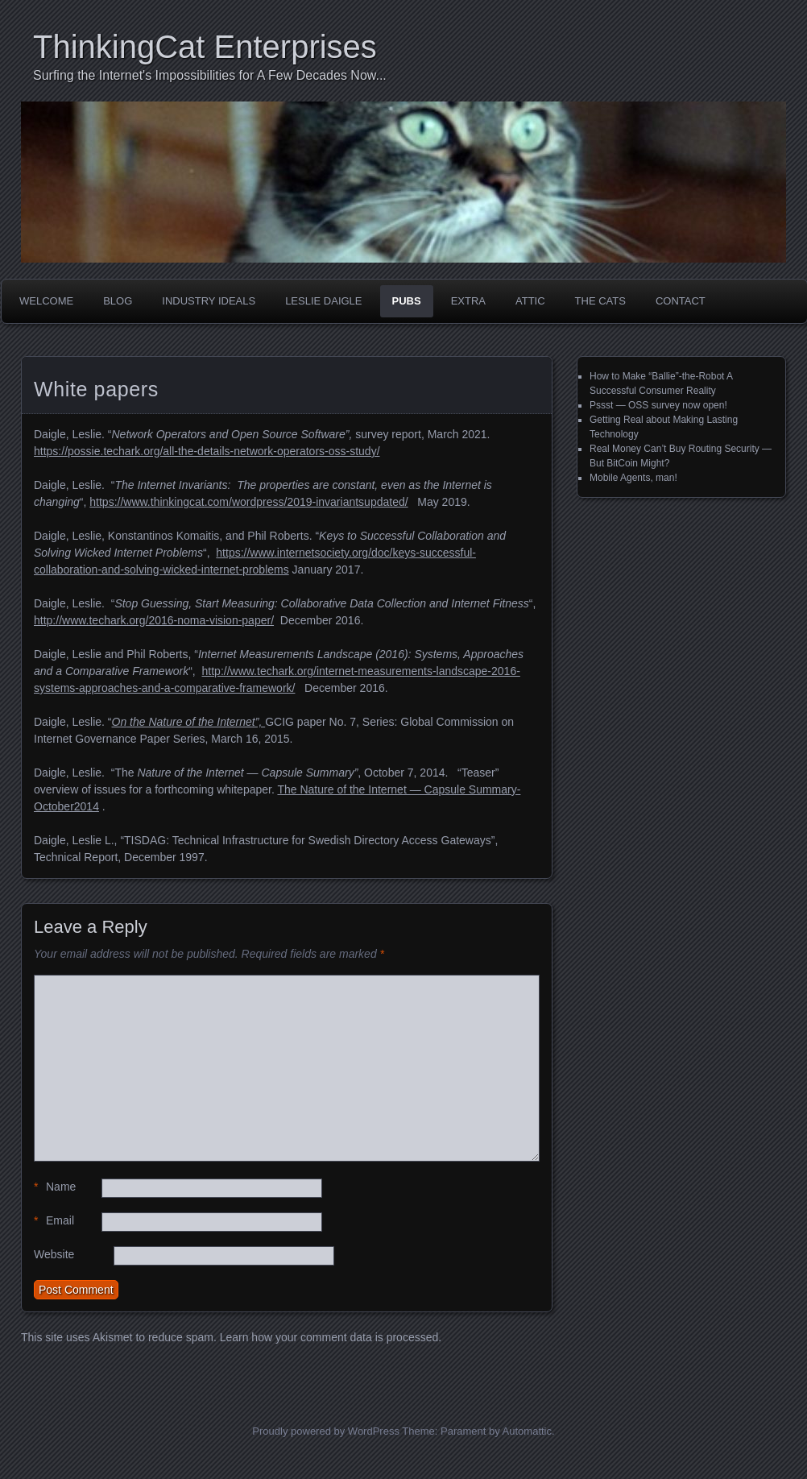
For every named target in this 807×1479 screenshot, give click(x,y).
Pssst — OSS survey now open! (658, 405)
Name (55, 1187)
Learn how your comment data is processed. (330, 1337)
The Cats (600, 301)
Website (54, 1254)
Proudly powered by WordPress (325, 1431)
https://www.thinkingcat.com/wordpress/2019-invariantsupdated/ (248, 501)
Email (54, 1220)
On (119, 721)
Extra (468, 301)
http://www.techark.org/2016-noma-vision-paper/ (154, 620)
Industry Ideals (208, 301)
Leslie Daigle (323, 301)
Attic (530, 301)
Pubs (406, 301)
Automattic (527, 1431)
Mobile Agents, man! (633, 477)
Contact (681, 301)
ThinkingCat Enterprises (205, 46)
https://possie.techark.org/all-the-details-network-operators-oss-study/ (207, 451)
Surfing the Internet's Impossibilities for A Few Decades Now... (210, 75)
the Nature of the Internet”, (195, 721)
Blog (117, 301)
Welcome (46, 301)
